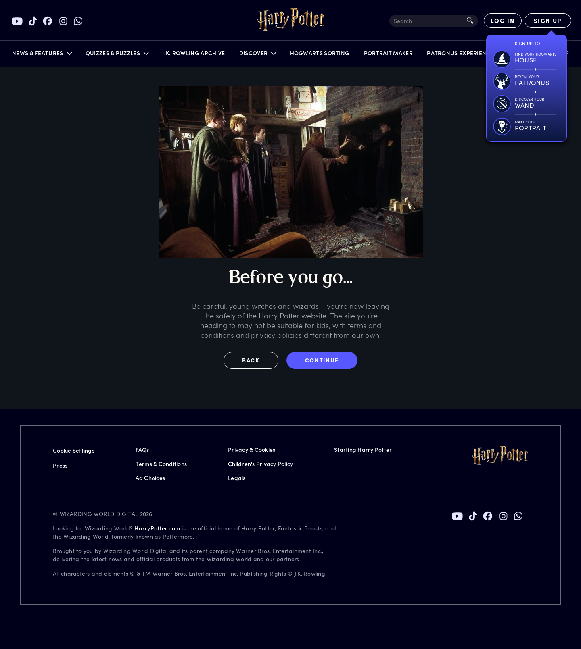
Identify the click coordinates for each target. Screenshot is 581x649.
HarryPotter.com (157, 528)
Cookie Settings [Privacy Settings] (73, 450)
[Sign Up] (548, 20)
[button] (41, 55)
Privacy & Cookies (251, 449)
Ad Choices (150, 478)
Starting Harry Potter (363, 449)
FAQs (142, 449)
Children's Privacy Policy (260, 464)
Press (60, 465)
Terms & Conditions (161, 464)
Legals (237, 478)
